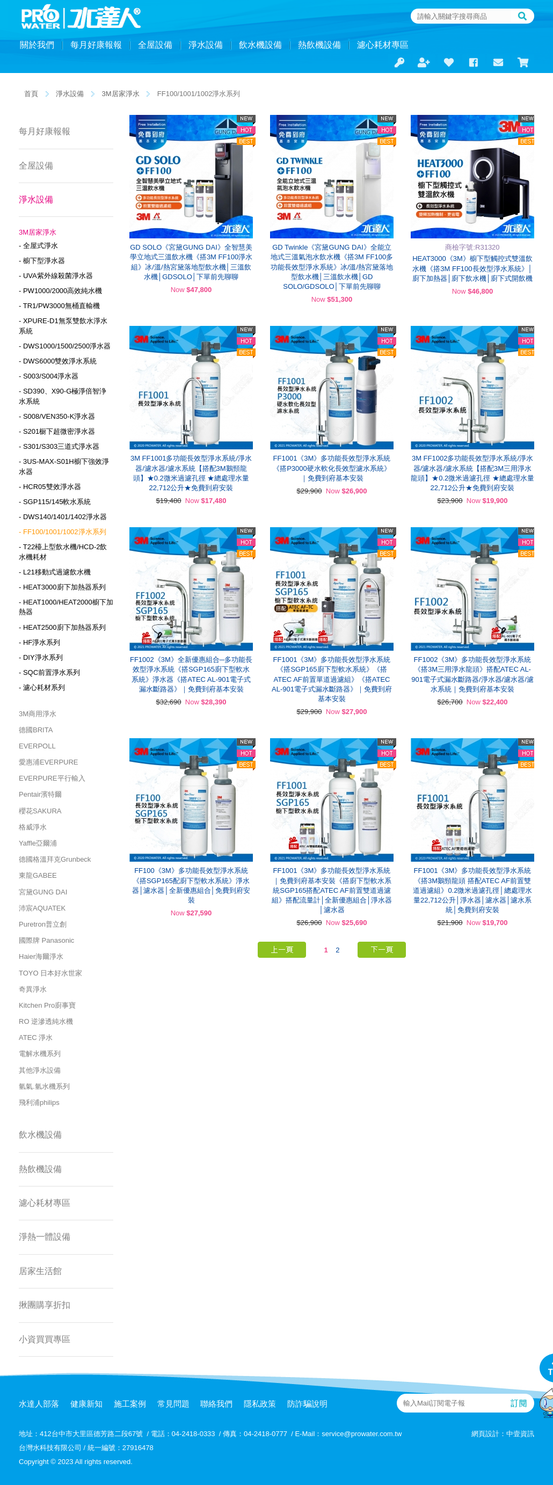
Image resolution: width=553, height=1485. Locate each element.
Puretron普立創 (43, 924)
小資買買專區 (44, 1339)
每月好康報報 (96, 44)
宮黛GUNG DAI (43, 892)
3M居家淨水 (121, 94)
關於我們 (37, 44)
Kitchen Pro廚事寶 (47, 1005)
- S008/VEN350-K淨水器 (57, 416)
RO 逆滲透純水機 (46, 1021)
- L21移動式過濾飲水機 (55, 572)
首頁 (31, 94)
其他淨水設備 (40, 1070)
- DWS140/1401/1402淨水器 (63, 517)
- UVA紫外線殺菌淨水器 (56, 276)
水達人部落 (39, 1403)
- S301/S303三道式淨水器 (59, 446)
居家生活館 (40, 1271)
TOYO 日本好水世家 (50, 973)
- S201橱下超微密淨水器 (57, 431)
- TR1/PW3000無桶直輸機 (59, 306)
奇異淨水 (33, 989)
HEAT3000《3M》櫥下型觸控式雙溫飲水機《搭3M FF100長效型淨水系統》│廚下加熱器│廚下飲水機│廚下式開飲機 (472, 268)
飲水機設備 (260, 44)
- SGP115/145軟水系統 (55, 502)
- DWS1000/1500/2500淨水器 (65, 346)
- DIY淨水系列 (41, 657)
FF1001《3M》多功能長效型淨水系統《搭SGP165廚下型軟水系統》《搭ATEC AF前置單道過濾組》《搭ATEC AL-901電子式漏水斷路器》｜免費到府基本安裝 (332, 679)
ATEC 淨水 (36, 1037)
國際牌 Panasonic (46, 940)
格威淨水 (33, 827)
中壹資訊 (520, 1434)
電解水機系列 (40, 1054)
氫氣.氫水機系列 (44, 1086)
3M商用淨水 (37, 714)
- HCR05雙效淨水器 (50, 487)
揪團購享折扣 (44, 1304)
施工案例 (130, 1403)
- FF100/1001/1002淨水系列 (62, 532)
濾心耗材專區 (383, 44)
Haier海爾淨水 (41, 956)
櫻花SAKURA (40, 811)
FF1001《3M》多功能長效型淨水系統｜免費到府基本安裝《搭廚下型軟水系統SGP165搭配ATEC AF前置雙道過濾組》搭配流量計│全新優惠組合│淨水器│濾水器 (332, 890)
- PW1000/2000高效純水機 (60, 291)
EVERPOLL (37, 746)
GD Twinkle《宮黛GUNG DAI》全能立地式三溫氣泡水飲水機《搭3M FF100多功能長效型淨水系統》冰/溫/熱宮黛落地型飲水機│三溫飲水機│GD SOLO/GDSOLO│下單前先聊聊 (332, 266)
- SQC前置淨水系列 (49, 672)
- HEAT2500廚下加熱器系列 (62, 627)
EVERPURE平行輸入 (52, 778)
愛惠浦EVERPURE (48, 762)
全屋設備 (155, 44)
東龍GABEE (38, 875)
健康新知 (86, 1403)
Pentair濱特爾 (40, 794)
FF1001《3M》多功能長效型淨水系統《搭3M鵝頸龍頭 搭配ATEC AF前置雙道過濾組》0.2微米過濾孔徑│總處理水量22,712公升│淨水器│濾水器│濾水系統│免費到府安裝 (472, 890)
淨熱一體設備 (44, 1236)
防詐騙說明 (307, 1403)
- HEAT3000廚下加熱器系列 (62, 587)
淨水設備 (205, 44)
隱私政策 (260, 1403)
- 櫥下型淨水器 (42, 261)
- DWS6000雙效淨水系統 (58, 361)
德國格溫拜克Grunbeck (55, 859)
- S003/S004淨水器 (48, 376)
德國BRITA (36, 730)
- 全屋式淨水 (38, 246)
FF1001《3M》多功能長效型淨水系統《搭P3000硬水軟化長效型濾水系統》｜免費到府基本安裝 (332, 468)
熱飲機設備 (319, 44)
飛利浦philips (39, 1102)
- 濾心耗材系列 (42, 687)
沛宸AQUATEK (42, 908)
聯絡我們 (216, 1403)
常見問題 (173, 1403)
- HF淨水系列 (39, 642)
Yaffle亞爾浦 (38, 843)
